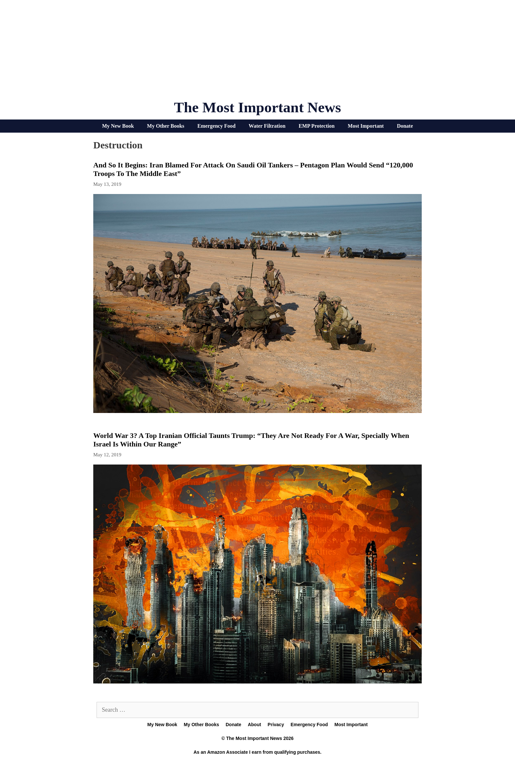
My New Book (118, 126)
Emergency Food (216, 126)
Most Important (366, 126)
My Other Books (165, 126)
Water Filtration (267, 126)
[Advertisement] (257, 52)
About (254, 724)
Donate (405, 126)
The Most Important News (257, 107)
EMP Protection (316, 126)
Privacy (276, 724)
